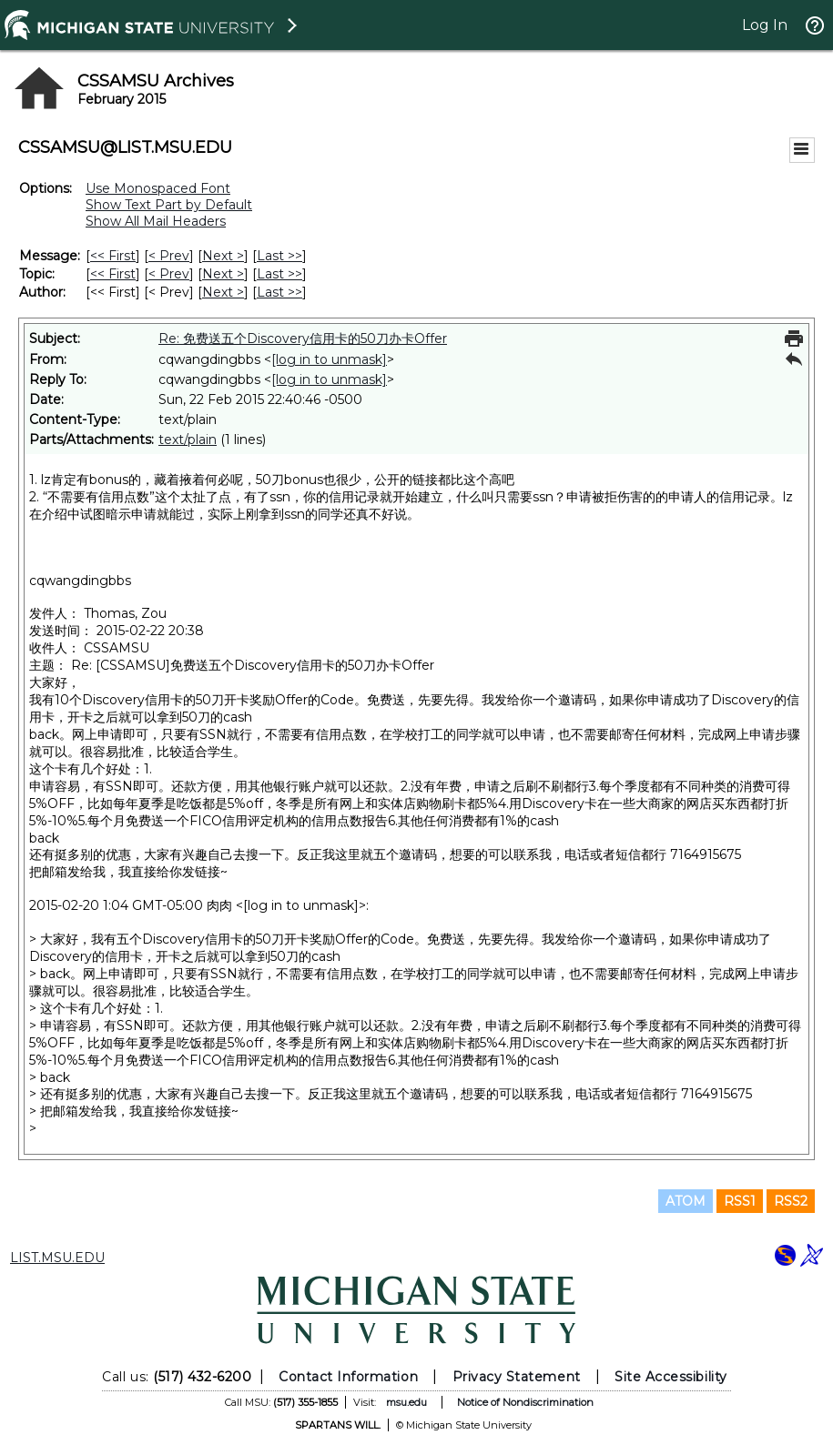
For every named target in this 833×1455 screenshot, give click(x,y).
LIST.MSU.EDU (57, 1257)
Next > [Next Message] (223, 256)
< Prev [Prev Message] (168, 256)
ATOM (685, 1201)
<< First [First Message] (113, 256)
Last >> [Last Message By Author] (279, 292)
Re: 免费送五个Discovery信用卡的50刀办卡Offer (302, 338)
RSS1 (740, 1201)
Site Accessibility (671, 1377)
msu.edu (406, 1402)
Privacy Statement (516, 1377)
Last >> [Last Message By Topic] (279, 274)
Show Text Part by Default (169, 205)
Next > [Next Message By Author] (223, 292)
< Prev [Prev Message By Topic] (168, 274)
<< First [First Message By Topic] (113, 274)
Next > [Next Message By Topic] (223, 274)
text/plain (187, 439)
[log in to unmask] (329, 359)
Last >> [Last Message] (279, 256)
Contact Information (348, 1377)
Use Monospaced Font (158, 188)
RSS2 (791, 1201)
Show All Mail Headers (156, 221)
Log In (764, 25)
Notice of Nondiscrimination (525, 1402)
